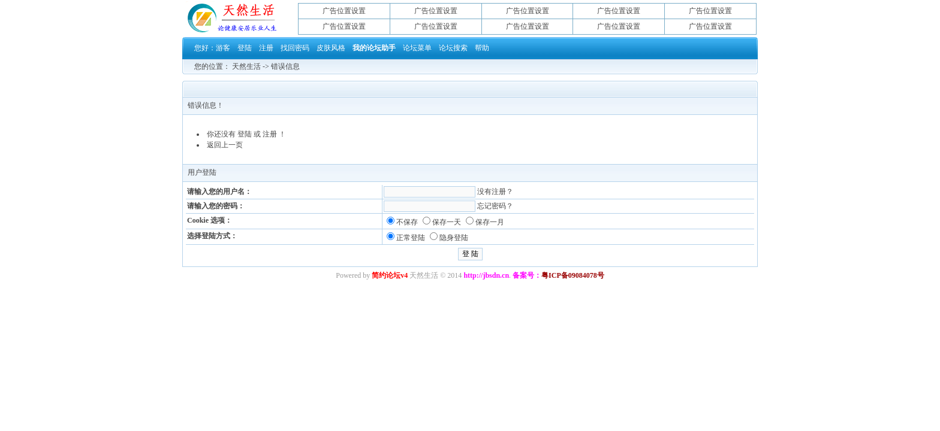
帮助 (482, 48)
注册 (266, 48)
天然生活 (246, 66)
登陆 (244, 48)
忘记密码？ (495, 206)
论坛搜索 (453, 48)
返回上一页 (225, 145)
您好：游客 (212, 48)
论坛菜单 (417, 48)
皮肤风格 (331, 48)
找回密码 (295, 48)
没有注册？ (495, 191)
